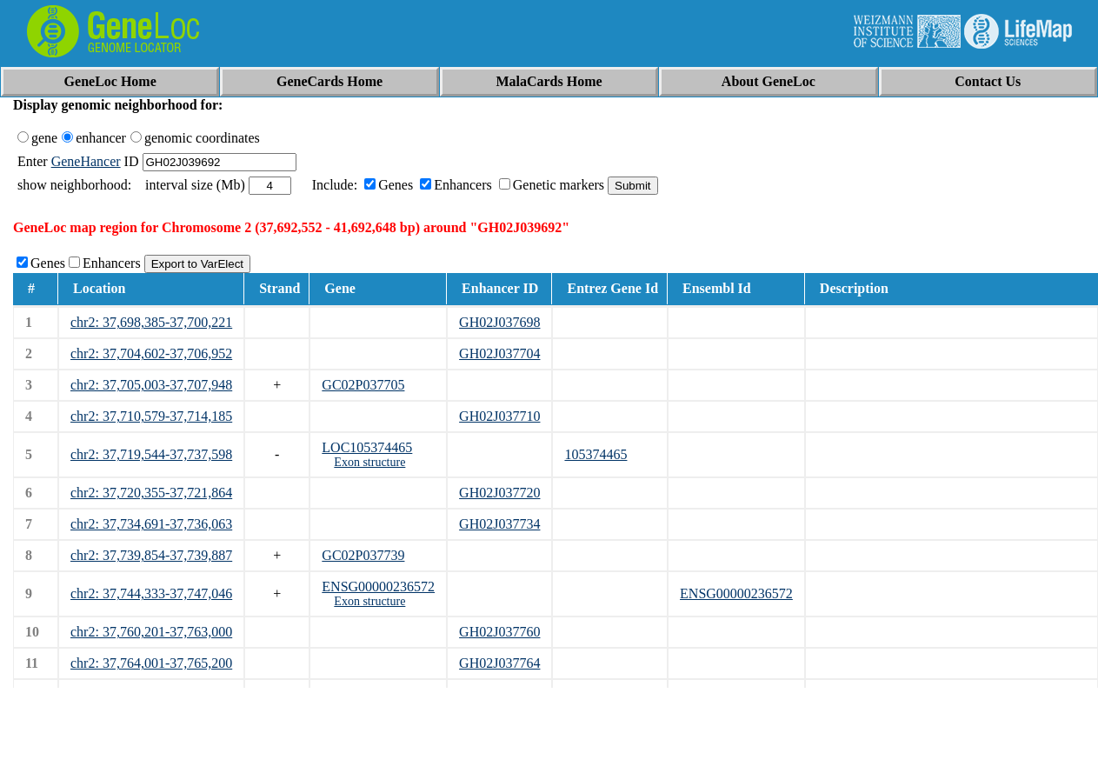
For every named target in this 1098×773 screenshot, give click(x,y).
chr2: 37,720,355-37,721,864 (151, 492)
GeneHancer (86, 161)
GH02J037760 (499, 631)
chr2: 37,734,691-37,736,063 (151, 523)
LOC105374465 (367, 447)
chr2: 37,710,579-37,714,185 (151, 416)
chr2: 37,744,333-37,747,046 (151, 593)
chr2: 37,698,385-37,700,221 (151, 322)
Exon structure (369, 462)
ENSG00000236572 (378, 586)
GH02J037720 (499, 492)
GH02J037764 (499, 663)
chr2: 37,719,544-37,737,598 (151, 454)
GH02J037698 (499, 322)
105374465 (595, 454)
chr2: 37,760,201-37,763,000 (151, 631)
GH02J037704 (499, 353)
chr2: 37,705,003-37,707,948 (151, 384)
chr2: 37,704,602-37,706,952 (151, 353)
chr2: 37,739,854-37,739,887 (151, 555)
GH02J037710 (499, 416)
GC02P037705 (363, 384)
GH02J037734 (499, 523)
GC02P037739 (363, 555)
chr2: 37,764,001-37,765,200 (151, 663)
